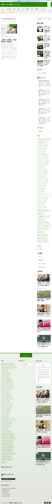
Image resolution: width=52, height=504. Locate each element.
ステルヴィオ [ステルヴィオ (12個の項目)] (41, 176)
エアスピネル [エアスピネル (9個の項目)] (41, 151)
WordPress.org (41, 267)
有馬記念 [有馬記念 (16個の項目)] (40, 222)
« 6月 (38, 381)
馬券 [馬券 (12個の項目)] (45, 238)
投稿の (40, 260)
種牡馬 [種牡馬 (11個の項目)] (47, 225)
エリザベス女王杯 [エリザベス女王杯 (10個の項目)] (42, 154)
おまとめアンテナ (6, 491)
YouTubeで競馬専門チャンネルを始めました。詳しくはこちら (26, 1)
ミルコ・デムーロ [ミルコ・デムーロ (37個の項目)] (42, 198)
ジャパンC (40, 348)
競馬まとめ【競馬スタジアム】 (15, 502)
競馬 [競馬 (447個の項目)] (40, 228)
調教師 (36, 8)
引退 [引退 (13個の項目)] (47, 216)
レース (22, 8)
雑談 (18, 8)
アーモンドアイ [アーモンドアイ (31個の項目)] (42, 148)
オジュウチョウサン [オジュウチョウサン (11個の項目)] (43, 157)
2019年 (3, 36)
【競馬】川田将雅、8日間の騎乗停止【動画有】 (9, 40)
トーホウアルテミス (12, 36)
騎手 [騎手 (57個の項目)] (46, 241)
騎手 (32, 8)
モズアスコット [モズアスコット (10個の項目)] (42, 201)
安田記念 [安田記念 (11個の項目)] (40, 213)
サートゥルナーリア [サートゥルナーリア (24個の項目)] (43, 163)
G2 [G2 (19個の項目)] (44, 142)
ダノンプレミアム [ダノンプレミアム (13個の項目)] (42, 182)
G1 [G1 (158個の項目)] (39, 142)
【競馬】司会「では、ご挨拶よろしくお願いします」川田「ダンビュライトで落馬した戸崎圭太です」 (43, 400)
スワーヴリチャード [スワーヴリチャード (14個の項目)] (43, 179)
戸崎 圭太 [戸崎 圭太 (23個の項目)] (40, 219)
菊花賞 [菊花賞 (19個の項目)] (46, 228)
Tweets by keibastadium (6, 480)
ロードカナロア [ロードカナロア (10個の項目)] (42, 207)
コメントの (41, 263)
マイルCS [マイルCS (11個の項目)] (40, 191)
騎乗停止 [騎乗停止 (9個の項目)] (40, 241)
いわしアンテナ (6, 493)
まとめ (6, 36)
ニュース (40, 302)
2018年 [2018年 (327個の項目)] (40, 139)
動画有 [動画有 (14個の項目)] (40, 210)
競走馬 (27, 8)
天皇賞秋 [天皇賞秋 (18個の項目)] (46, 210)
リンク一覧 (42, 8)
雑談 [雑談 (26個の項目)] (39, 238)
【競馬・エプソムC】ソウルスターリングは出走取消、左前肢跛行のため (47, 38)
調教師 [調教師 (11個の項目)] (40, 235)
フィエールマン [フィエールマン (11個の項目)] (42, 185)
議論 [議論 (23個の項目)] (46, 235)
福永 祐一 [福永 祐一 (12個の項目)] (40, 225)
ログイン (40, 256)
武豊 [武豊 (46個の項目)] (46, 222)
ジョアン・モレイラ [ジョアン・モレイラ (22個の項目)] (43, 173)
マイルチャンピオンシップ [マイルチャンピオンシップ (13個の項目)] (43, 195)
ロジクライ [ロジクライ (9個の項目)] (41, 204)
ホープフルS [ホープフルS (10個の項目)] (41, 188)
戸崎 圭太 (44, 288)
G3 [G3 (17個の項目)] (39, 145)
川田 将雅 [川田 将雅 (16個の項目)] (40, 216)
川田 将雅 (14, 25)
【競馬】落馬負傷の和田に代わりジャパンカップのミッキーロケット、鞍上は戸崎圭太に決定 (43, 345)
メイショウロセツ (4, 37)
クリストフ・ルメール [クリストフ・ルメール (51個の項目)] (43, 160)
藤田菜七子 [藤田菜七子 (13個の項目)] (41, 232)
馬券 (14, 8)
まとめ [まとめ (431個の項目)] (45, 145)
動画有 (9, 37)
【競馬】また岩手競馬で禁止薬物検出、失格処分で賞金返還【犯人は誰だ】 (43, 330)
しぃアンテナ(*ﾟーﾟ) (6, 494)
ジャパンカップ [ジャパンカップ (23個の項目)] (42, 169)
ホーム (2, 8)
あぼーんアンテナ (6, 496)
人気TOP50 (8, 8)
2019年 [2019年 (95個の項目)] (47, 139)
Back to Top (26, 355)
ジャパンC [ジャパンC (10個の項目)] (41, 166)
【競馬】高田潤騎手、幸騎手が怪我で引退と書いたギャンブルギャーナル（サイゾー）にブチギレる (43, 315)
